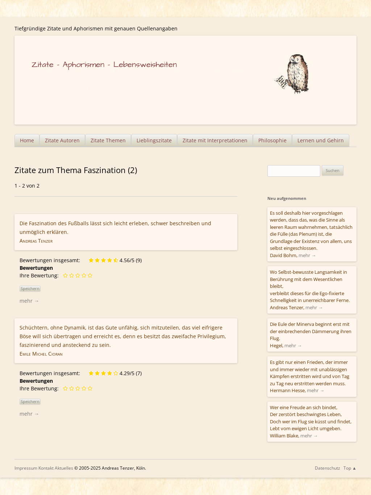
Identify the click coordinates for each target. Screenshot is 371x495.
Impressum (25, 468)
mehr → (29, 300)
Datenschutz (327, 468)
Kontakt (46, 468)
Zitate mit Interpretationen (215, 140)
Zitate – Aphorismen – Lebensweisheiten (104, 64)
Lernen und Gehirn (320, 140)
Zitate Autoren (62, 140)
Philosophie (272, 140)
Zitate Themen (108, 140)
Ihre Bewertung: (41, 275)
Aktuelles (64, 468)
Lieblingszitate (154, 140)
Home (27, 140)
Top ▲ (350, 468)
